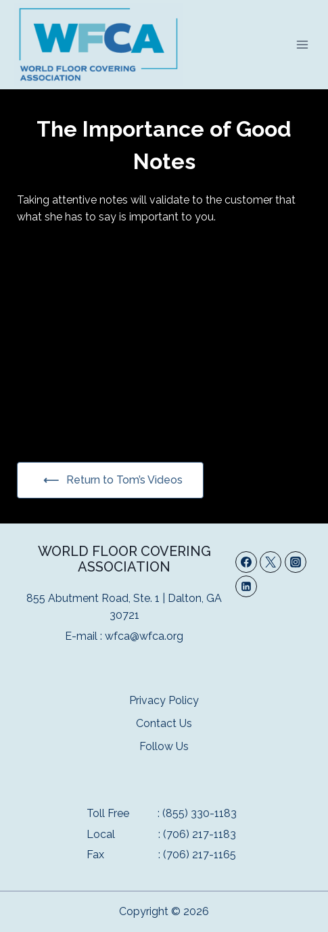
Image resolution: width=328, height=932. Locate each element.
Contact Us (164, 723)
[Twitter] (270, 562)
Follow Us (164, 746)
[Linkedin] (246, 586)
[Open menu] (301, 44)
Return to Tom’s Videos (123, 479)
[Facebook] (246, 562)
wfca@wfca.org (144, 636)
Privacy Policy (164, 700)
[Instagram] (295, 562)
